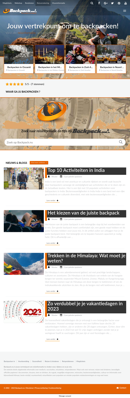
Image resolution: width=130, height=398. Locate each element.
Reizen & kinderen (52, 361)
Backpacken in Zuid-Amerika (83, 67)
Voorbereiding (24, 361)
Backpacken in (9, 361)
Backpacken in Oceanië (19, 67)
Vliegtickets (7, 3)
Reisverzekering (43, 3)
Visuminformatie (58, 3)
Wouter (55, 176)
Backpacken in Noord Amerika (112, 70)
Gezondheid (37, 361)
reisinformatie (27, 33)
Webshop (18, 3)
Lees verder (52, 200)
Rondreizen (29, 3)
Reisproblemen (68, 361)
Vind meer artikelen (39, 163)
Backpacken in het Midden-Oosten (55, 67)
